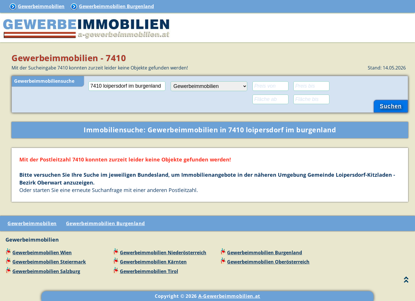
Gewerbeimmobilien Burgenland (116, 6)
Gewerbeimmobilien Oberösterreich (268, 262)
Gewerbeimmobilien (41, 6)
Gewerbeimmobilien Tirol (149, 271)
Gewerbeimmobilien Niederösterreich (163, 252)
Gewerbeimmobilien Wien (42, 252)
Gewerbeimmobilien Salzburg (46, 271)
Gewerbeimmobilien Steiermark (49, 262)
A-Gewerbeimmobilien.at (229, 296)
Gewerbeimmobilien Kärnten (153, 262)
